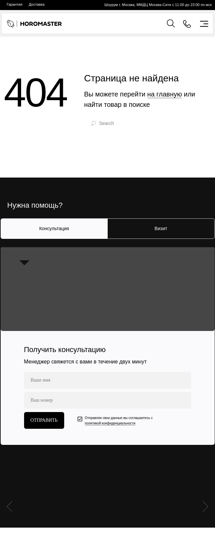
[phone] (107, 400)
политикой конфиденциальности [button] (110, 423)
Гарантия (14, 4)
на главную (164, 94)
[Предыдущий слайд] (9, 479)
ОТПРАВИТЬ (44, 420)
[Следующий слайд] (205, 479)
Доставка (36, 4)
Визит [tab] (160, 228)
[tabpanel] (107, 346)
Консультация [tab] (54, 228)
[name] (107, 380)
